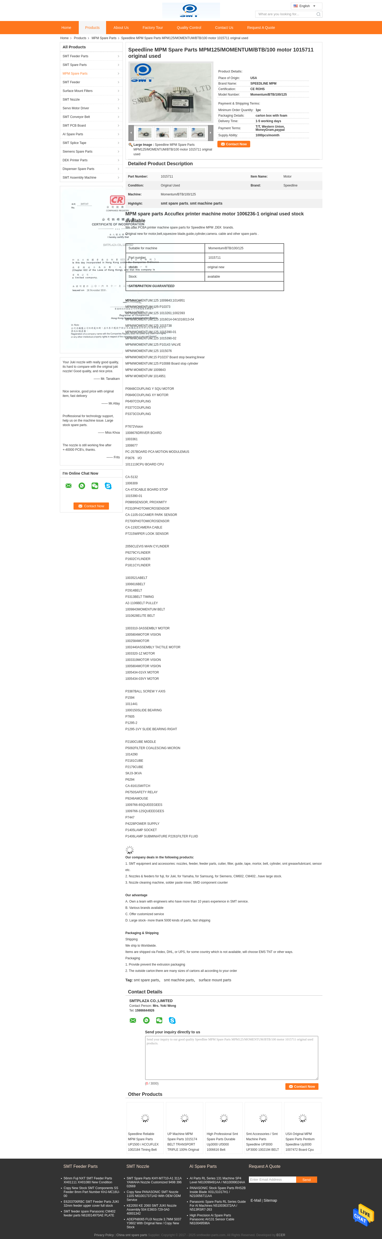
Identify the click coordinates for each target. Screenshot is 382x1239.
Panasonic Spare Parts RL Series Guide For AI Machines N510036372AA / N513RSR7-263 (218, 1205)
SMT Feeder (71, 82)
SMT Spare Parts (75, 65)
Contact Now (236, 144)
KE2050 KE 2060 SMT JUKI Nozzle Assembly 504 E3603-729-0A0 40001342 (152, 1209)
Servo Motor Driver (76, 108)
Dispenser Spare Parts (79, 169)
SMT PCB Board (74, 125)
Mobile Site (258, 1207)
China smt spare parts (131, 1235)
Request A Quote (261, 27)
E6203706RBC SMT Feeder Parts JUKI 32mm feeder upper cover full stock (91, 1203)
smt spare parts (146, 980)
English (307, 6)
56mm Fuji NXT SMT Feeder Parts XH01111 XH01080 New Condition (88, 1180)
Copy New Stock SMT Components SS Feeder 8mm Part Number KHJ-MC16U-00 (92, 1192)
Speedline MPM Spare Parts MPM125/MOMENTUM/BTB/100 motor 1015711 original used (173, 149)
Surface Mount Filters (78, 91)
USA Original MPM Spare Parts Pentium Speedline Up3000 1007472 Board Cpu (300, 1142)
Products (92, 27)
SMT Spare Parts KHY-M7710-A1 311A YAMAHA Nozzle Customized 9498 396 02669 (154, 1182)
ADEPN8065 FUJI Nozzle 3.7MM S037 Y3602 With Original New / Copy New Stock (154, 1223)
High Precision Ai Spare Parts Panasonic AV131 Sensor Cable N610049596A (212, 1219)
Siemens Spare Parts (77, 151)
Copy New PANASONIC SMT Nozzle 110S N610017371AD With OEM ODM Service (154, 1196)
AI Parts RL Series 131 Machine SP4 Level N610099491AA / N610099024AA (217, 1180)
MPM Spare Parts (104, 38)
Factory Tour (153, 27)
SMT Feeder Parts (75, 56)
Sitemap (270, 1200)
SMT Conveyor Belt (76, 117)
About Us (121, 27)
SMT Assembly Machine (80, 177)
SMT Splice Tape (74, 143)
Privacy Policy (104, 1235)
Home (66, 27)
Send (306, 1180)
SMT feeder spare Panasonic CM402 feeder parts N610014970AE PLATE (90, 1213)
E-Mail (256, 1200)
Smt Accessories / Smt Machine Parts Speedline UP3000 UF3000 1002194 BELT (262, 1142)
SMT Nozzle (71, 99)
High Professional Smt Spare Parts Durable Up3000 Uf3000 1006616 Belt (222, 1142)
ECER (280, 1235)
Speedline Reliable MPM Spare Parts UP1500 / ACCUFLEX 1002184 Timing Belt (143, 1142)
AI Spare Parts (73, 134)
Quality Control (189, 27)
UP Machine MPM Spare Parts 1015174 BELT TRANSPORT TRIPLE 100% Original (183, 1142)
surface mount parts (215, 980)
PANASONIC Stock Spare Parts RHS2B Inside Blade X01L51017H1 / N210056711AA (218, 1192)
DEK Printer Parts (75, 160)
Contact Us (224, 27)
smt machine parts (179, 980)
